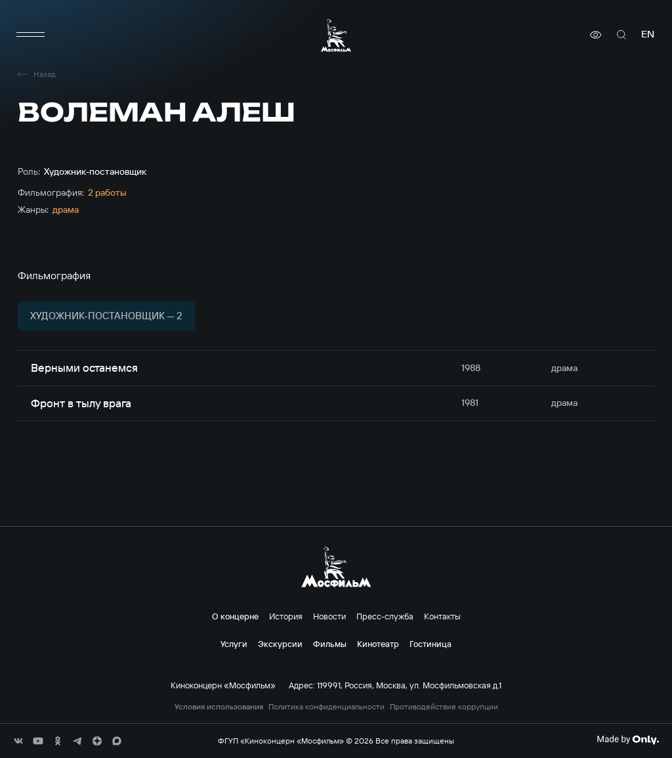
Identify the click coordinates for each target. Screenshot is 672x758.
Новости (329, 616)
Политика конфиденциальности (326, 706)
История (286, 616)
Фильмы (329, 643)
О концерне (235, 616)
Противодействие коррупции (444, 706)
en (647, 34)
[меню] (31, 35)
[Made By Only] (628, 739)
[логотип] (336, 35)
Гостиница (431, 643)
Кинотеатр (378, 643)
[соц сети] (18, 741)
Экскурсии (280, 643)
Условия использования (219, 706)
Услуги (233, 643)
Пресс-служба (384, 616)
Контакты (442, 616)
